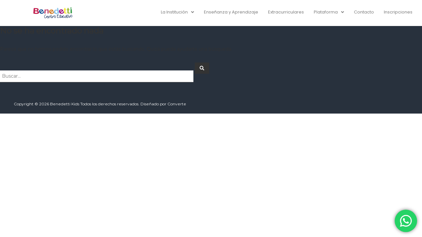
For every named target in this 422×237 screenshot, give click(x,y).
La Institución (177, 12)
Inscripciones (398, 12)
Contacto (364, 12)
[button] (177, 12)
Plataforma (329, 12)
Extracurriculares (286, 12)
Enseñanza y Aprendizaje (231, 12)
